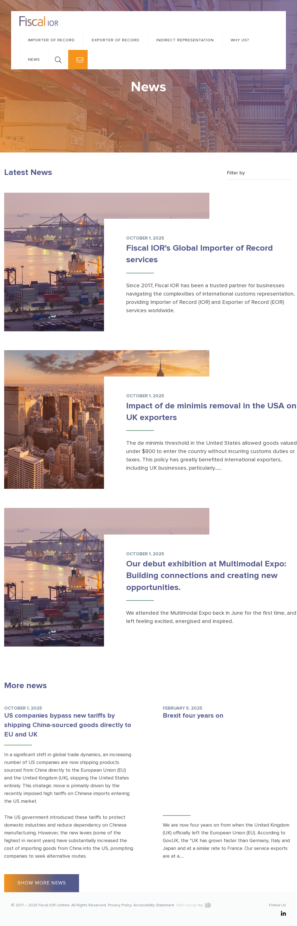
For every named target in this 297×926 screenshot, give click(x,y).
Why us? (240, 40)
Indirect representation (185, 40)
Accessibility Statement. (154, 905)
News (34, 60)
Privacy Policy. (120, 905)
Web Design (186, 905)
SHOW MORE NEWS (41, 883)
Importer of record (51, 40)
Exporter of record (115, 40)
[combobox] (260, 173)
